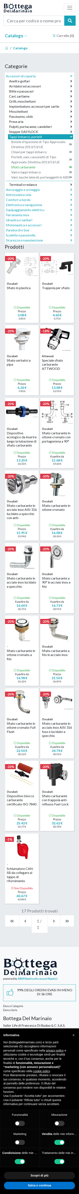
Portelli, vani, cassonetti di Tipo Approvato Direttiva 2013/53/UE (41, 159)
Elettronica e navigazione (39, 204)
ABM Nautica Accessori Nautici (38, 978)
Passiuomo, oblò (40, 116)
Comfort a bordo (39, 199)
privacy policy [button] (55, 1050)
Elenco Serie (10, 1010)
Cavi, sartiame (40, 96)
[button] (73, 1035)
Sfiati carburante (41, 167)
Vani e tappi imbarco (41, 172)
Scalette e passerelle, (39, 235)
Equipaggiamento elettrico (39, 209)
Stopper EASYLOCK (40, 131)
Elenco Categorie (13, 1006)
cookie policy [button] (41, 1071)
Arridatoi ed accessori (40, 86)
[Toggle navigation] (70, 8)
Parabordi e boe (39, 230)
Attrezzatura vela (39, 194)
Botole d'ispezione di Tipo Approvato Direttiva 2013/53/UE (41, 144)
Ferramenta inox (39, 214)
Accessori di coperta (39, 76)
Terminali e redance (40, 184)
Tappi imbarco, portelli (41, 137)
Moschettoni (40, 111)
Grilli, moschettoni (40, 101)
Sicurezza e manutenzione (39, 240)
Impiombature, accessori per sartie (40, 106)
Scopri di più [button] (39, 1175)
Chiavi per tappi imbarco (41, 151)
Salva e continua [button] (39, 1185)
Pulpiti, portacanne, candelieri (40, 126)
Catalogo (16, 35)
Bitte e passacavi (40, 91)
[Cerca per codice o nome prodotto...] (33, 21)
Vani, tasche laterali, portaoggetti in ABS (41, 177)
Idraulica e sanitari (39, 220)
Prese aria (40, 121)
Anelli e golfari (40, 81)
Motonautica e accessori (39, 225)
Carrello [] (63, 36)
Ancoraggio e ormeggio (39, 189)
